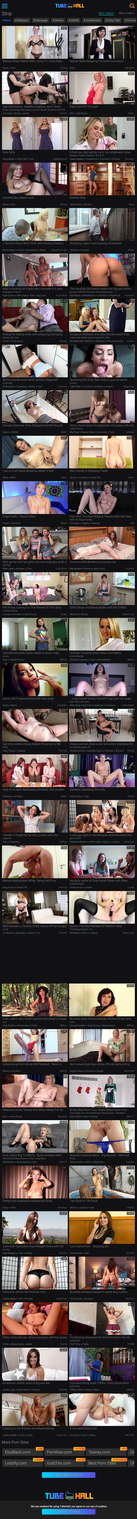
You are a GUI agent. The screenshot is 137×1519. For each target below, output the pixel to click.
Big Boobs (82, 113)
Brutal (17, 113)
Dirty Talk (113, 20)
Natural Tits (34, 932)
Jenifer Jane (9, 1389)
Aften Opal (22, 295)
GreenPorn (61, 1298)
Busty (6, 68)
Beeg (131, 204)
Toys (31, 159)
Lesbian (7, 614)
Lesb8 (131, 887)
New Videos (106, 13)
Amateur (84, 250)
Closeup (89, 1071)
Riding (91, 1435)
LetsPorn (62, 386)
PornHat (130, 568)
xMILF (64, 432)
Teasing (95, 523)
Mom (86, 1116)
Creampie (21, 386)
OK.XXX (63, 932)
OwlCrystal (8, 386)
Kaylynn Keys (77, 1071)
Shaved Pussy (17, 659)
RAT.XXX (129, 1435)
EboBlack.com (24, 1451)
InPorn (131, 477)
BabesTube (128, 614)
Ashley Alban (9, 1298)
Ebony (42, 250)
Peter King (75, 705)
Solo (12, 204)
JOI (20, 1298)
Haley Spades (77, 159)
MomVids (129, 1071)
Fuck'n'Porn (61, 295)
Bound (6, 432)
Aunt (34, 1162)
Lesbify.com (24, 1462)
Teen (32, 295)
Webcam (22, 20)
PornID (130, 750)
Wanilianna (8, 1162)
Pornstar (115, 159)
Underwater (93, 20)
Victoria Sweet (77, 750)
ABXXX (63, 1071)
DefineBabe (128, 705)
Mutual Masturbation (117, 341)
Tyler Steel (75, 386)
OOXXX (63, 113)
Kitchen (87, 204)
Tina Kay (74, 523)
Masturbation (104, 659)
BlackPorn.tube (59, 250)
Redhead (100, 341)
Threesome (17, 341)
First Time (75, 1344)
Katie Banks (9, 159)
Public (34, 1025)
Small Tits (95, 477)
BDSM (14, 432)
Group (25, 113)
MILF (13, 68)
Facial (20, 250)
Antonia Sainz (77, 1162)
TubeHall (69, 6)
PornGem (129, 295)
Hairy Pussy (99, 568)
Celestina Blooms (79, 841)
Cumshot (7, 113)
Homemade (22, 1025)
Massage (41, 20)
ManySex (129, 68)
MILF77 (130, 1116)
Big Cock (41, 295)
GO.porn (130, 1298)
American (110, 705)
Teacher (74, 250)
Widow (59, 20)
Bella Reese (88, 295)
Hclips (64, 614)
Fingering (14, 841)
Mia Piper (75, 432)
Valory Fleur (76, 204)
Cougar (99, 1071)
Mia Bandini (76, 568)
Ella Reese (75, 295)
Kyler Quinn (9, 295)
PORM (131, 1344)
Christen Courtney (79, 659)
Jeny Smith (9, 1025)
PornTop (63, 750)
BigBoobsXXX (60, 159)
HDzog (63, 68)
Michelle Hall (76, 341)
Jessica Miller (10, 1435)
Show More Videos (68, 1475)
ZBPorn (63, 659)
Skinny (31, 386)
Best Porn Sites (107, 1462)
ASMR (74, 20)
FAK (132, 523)
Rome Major (9, 250)
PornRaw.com (66, 1451)
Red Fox (89, 341)
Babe (72, 68)
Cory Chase (76, 1116)
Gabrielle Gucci (94, 750)
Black (6, 204)
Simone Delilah (78, 1025)
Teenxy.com (107, 1451)
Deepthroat (92, 159)
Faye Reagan (9, 1253)
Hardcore (98, 705)
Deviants (129, 159)
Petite (6, 1344)
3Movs (130, 659)
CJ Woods (8, 932)
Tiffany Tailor (76, 1389)
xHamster (129, 841)
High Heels (23, 1389)
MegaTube (128, 386)
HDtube (63, 341)
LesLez (130, 341)
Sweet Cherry (88, 432)
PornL (131, 113)
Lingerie (85, 523)
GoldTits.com (66, 1462)
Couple (109, 386)
